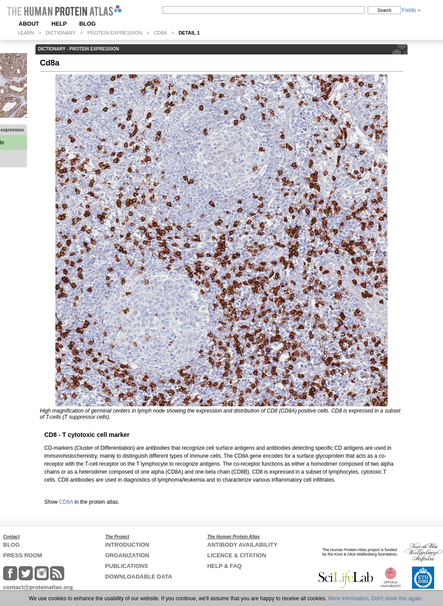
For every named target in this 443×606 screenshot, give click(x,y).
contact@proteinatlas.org (38, 587)
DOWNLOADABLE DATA (138, 576)
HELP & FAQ (224, 566)
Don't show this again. (397, 598)
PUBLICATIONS (126, 566)
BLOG (87, 23)
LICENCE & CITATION (236, 555)
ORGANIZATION (127, 555)
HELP (59, 23)
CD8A (160, 32)
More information (348, 598)
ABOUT (29, 23)
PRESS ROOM (22, 555)
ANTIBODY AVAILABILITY (242, 544)
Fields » (411, 10)
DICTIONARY (61, 32)
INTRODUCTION (127, 544)
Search (384, 10)
